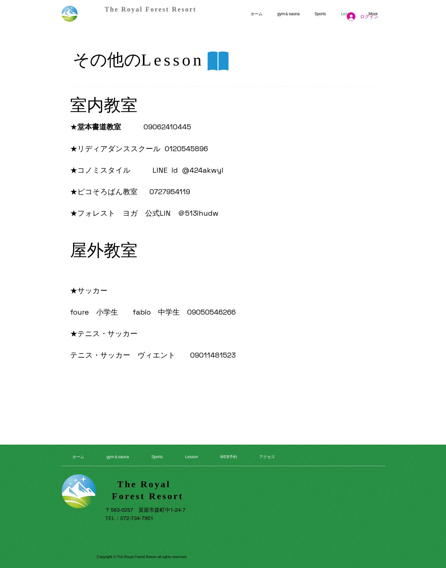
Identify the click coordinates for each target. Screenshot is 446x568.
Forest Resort (147, 496)
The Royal (147, 484)
